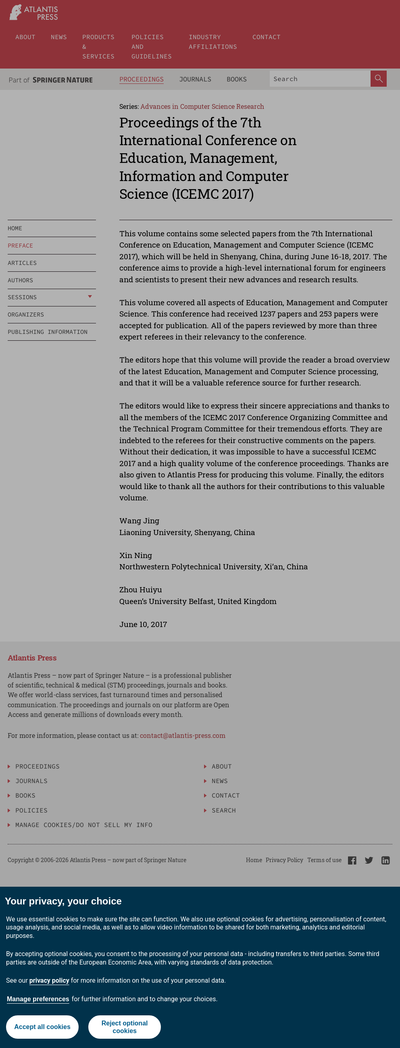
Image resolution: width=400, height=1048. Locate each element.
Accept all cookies (42, 1026)
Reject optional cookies (125, 1027)
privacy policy (49, 980)
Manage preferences (38, 999)
